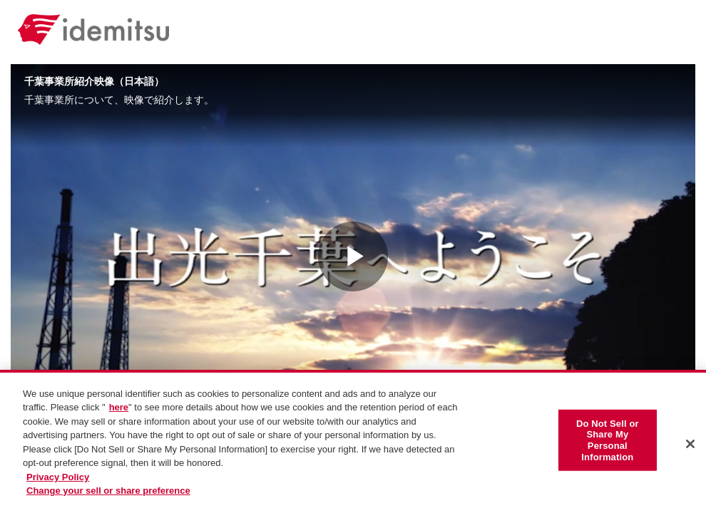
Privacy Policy (57, 480)
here (118, 411)
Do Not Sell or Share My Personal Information (607, 443)
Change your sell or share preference (108, 494)
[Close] (690, 447)
